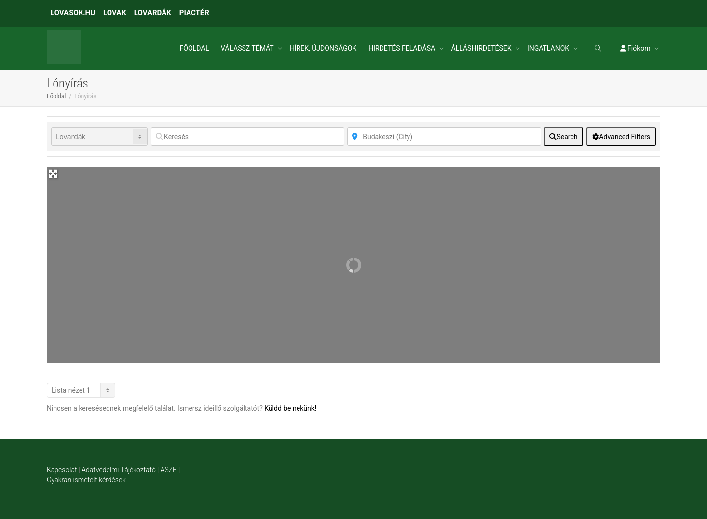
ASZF (169, 470)
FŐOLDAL (194, 48)
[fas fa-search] (564, 136)
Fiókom (636, 48)
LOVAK (114, 12)
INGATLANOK (549, 48)
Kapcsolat (62, 470)
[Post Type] (99, 136)
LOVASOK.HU (73, 12)
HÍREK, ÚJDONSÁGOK (323, 48)
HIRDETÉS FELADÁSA (402, 48)
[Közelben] (444, 136)
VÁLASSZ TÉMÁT (248, 48)
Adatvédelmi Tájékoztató (118, 470)
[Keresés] (247, 136)
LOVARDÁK (152, 12)
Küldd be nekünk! (290, 408)
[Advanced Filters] (621, 136)
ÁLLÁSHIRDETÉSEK (482, 48)
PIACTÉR (194, 12)
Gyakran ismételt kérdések (86, 480)
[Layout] (81, 390)
